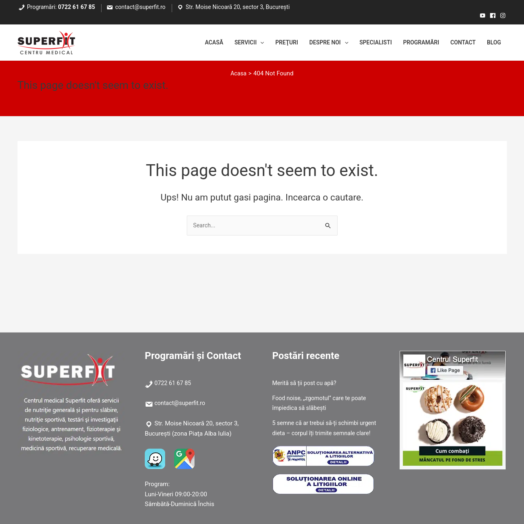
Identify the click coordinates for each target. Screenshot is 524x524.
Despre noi (313, 42)
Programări (413, 42)
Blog (493, 42)
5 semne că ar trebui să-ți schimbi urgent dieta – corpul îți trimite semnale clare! (325, 433)
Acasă (189, 42)
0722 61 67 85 (76, 7)
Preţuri (267, 42)
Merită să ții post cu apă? (306, 383)
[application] (239, 42)
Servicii (227, 42)
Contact (459, 42)
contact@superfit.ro (140, 7)
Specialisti (364, 42)
